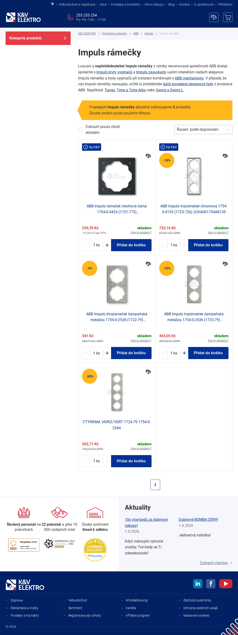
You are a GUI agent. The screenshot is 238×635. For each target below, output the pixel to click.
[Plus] (107, 245)
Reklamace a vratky (24, 608)
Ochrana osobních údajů (200, 608)
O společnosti (204, 4)
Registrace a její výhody (84, 615)
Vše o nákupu (154, 4)
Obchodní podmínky (197, 600)
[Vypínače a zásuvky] (114, 33)
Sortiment (75, 608)
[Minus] (86, 245)
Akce (103, 4)
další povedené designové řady (188, 84)
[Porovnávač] (213, 17)
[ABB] (135, 33)
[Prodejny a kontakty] (59, 519)
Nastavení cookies (196, 615)
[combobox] (177, 130)
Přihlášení (223, 4)
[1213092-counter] (173, 245)
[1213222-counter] (96, 245)
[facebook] (210, 584)
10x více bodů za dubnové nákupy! (146, 522)
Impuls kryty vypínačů (114, 72)
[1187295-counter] (96, 353)
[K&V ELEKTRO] (23, 17)
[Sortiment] (95, 519)
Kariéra (184, 4)
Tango (110, 90)
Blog (171, 4)
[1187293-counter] (96, 461)
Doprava (17, 600)
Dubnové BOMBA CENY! (198, 519)
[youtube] (225, 584)
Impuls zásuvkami (151, 72)
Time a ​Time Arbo (131, 90)
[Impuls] (149, 33)
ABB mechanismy (189, 78)
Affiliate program (138, 615)
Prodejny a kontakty (125, 4)
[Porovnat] (148, 156)
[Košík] (227, 17)
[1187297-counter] (173, 353)
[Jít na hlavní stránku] (52, 4)
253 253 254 (86, 15)
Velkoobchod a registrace (77, 4)
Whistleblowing (137, 600)
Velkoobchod (77, 600)
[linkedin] (197, 584)
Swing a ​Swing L (169, 90)
